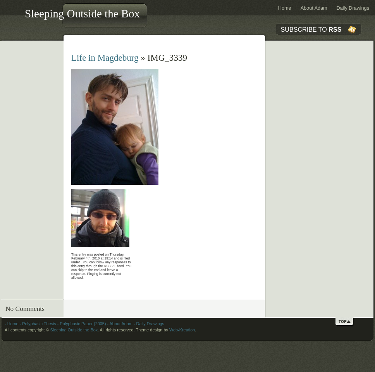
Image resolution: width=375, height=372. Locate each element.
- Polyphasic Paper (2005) (81, 323)
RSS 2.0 (110, 266)
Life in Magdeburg (105, 58)
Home (284, 8)
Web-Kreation (182, 330)
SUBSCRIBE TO (311, 29)
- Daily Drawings (148, 323)
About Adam (314, 8)
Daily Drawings (353, 8)
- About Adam (119, 323)
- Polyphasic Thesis (37, 323)
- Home (12, 323)
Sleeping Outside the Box (82, 13)
